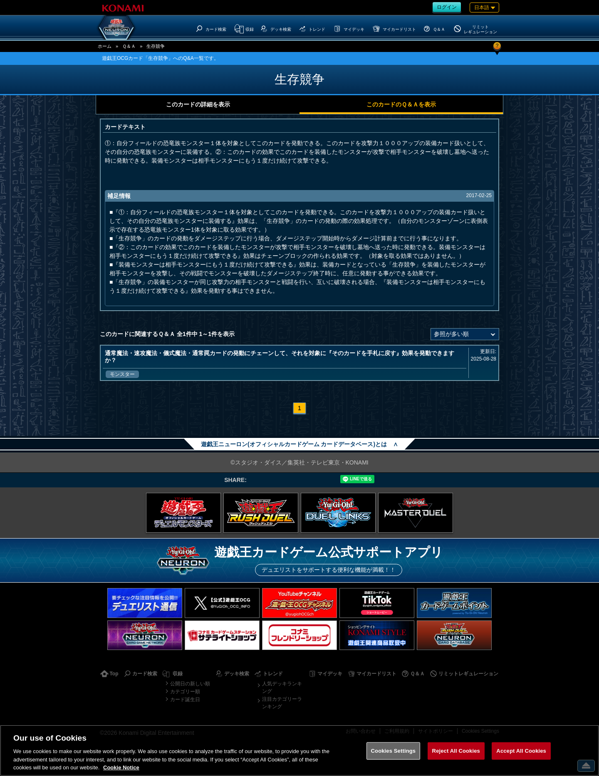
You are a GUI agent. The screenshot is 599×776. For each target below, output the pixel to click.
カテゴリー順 (185, 691)
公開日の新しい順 (190, 684)
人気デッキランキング (282, 687)
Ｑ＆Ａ (129, 46)
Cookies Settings (393, 751)
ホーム (104, 46)
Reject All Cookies (456, 751)
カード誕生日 (185, 699)
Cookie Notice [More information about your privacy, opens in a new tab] (121, 767)
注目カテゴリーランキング (282, 702)
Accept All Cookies (521, 751)
